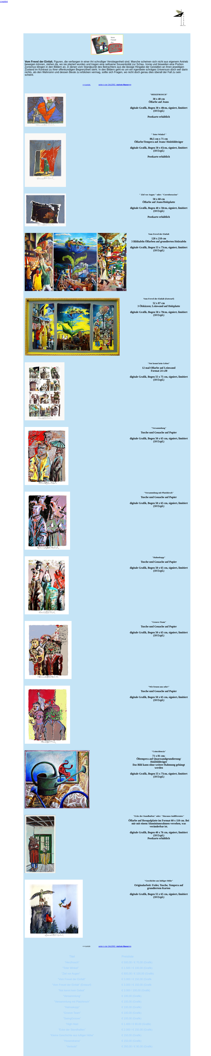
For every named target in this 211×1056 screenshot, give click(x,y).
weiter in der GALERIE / (115, 85)
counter (4, 1)
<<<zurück (87, 85)
